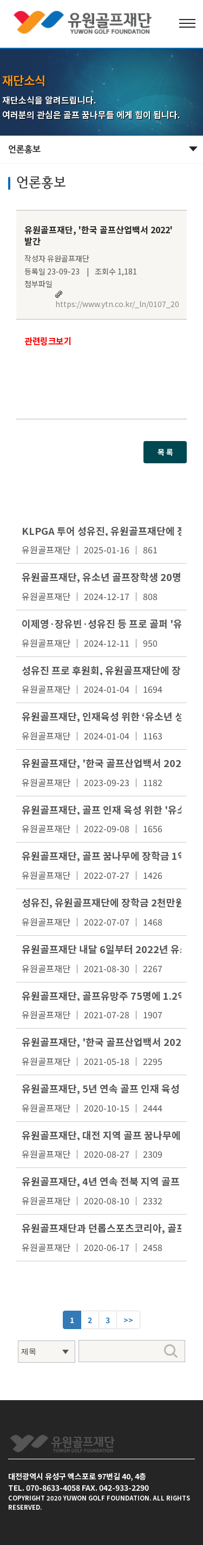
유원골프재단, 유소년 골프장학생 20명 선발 (112, 577)
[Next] (128, 1320)
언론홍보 (24, 149)
